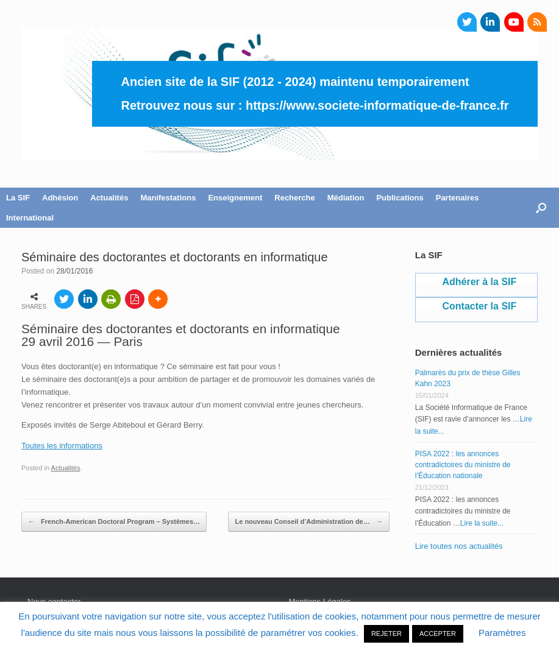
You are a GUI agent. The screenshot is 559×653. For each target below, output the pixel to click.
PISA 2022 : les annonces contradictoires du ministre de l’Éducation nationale (463, 465)
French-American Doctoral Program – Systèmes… (114, 522)
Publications (399, 197)
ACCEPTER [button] (437, 633)
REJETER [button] (386, 633)
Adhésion (60, 197)
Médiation (346, 197)
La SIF (18, 197)
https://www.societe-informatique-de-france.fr (377, 105)
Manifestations (168, 197)
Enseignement (235, 197)
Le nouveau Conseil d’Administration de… (308, 522)
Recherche (294, 197)
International (30, 217)
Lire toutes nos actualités (459, 546)
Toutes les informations (61, 445)
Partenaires (457, 197)
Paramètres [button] (502, 632)
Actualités (109, 197)
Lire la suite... (482, 523)
